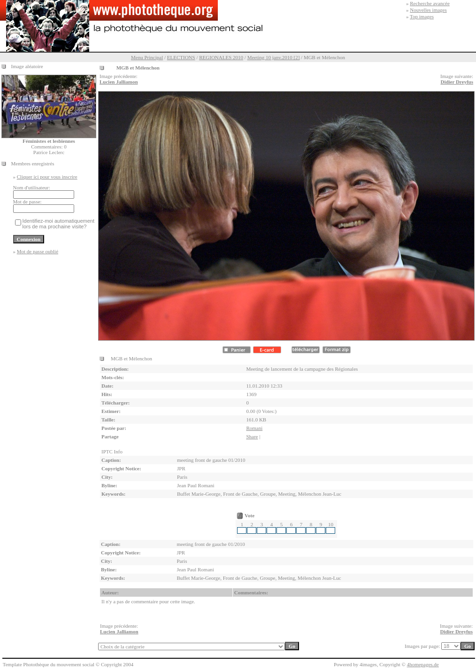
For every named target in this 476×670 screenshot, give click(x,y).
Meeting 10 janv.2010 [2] (273, 57)
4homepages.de (423, 664)
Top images (422, 16)
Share (252, 436)
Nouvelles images (428, 10)
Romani (254, 428)
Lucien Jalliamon (119, 82)
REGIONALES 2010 (221, 57)
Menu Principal (147, 57)
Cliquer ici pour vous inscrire (47, 176)
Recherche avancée (430, 3)
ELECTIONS (181, 57)
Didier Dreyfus (456, 82)
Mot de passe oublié (37, 251)
